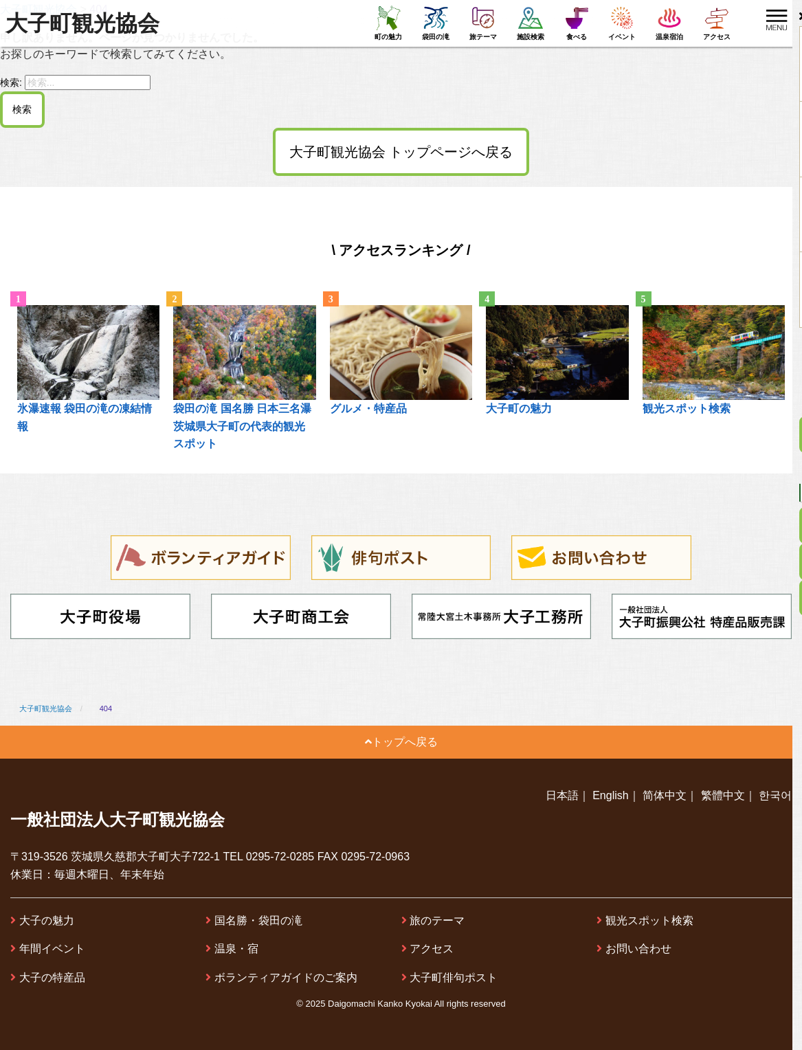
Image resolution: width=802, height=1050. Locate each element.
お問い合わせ (638, 948)
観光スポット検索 (649, 920)
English (610, 795)
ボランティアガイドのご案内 (285, 977)
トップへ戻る (401, 742)
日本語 (562, 795)
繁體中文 (723, 795)
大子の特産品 (52, 977)
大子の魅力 (46, 920)
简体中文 (665, 795)
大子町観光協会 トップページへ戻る (401, 151)
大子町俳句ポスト (454, 977)
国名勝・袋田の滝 (258, 920)
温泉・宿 (236, 948)
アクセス (432, 948)
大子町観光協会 (82, 23)
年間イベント (52, 948)
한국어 (775, 795)
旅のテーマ (437, 920)
